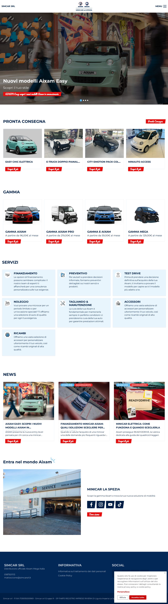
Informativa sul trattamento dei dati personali (82, 571)
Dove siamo (94, 514)
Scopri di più (12, 169)
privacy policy (130, 587)
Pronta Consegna (155, 121)
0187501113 (9, 574)
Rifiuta (123, 597)
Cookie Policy (65, 575)
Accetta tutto (137, 597)
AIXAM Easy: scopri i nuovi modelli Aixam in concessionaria (32, 94)
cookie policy (144, 587)
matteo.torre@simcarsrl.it (17, 577)
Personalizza (123, 592)
